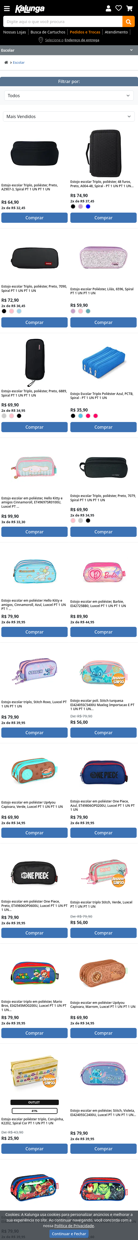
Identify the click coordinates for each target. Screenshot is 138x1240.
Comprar (34, 218)
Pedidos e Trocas (85, 32)
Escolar (19, 62)
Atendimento (116, 32)
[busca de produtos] (63, 21)
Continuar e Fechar (69, 1233)
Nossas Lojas (14, 32)
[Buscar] (128, 21)
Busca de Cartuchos (48, 32)
